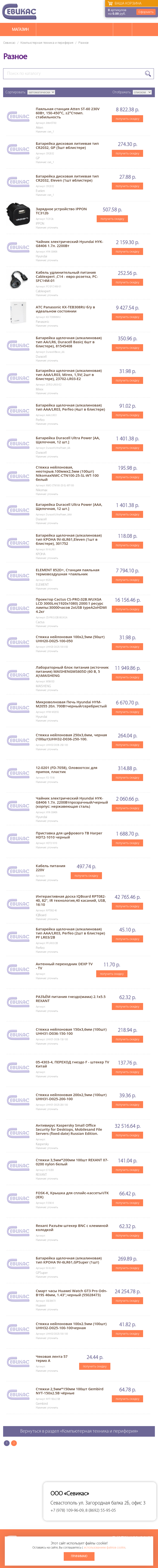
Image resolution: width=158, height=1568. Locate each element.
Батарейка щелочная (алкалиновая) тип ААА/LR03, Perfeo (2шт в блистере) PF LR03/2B (70, 933)
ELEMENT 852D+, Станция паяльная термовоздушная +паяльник (68, 571)
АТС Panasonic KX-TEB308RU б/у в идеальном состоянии (65, 309)
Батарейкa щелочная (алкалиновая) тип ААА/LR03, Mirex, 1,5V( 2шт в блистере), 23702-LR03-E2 (69, 374)
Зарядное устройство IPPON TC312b (61, 210)
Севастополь (64, 1503)
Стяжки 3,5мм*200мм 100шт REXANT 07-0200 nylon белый (72, 1161)
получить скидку (127, 119)
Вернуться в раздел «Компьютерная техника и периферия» (79, 1431)
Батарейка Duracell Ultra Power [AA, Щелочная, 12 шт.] (68, 439)
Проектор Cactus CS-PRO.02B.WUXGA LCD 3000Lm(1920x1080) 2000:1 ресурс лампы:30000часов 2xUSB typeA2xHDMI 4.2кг (71, 605)
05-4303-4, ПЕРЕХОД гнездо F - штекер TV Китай (72, 1064)
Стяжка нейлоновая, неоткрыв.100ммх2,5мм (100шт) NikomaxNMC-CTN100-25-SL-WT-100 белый (67, 473)
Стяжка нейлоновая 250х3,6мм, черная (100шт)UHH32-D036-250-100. (71, 736)
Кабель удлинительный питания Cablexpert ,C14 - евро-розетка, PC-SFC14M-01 (67, 276)
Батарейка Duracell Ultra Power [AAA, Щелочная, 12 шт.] (69, 506)
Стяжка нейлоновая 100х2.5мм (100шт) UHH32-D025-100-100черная (71, 1325)
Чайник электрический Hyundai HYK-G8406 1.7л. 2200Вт (69, 243)
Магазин (20, 29)
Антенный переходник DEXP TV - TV (64, 965)
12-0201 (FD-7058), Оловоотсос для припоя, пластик (66, 769)
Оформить (146, 12)
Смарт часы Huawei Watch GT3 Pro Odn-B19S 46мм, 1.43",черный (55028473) (71, 1292)
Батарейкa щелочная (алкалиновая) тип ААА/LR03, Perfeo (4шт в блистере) (70, 407)
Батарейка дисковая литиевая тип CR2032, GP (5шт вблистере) (67, 145)
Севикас (9, 42)
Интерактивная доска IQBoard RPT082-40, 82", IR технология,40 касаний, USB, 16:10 (71, 900)
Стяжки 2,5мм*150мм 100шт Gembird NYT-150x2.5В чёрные (69, 1390)
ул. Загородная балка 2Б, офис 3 (112, 1503)
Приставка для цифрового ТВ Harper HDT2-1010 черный (69, 835)
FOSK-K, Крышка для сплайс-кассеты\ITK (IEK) (72, 1194)
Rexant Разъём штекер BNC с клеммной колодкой (72, 1227)
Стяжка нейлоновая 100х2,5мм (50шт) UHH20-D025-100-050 (70, 638)
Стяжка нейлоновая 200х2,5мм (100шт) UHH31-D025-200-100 (71, 1096)
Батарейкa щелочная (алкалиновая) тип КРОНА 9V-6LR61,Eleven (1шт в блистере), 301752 (69, 539)
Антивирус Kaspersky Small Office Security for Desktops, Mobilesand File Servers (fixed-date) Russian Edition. (69, 1129)
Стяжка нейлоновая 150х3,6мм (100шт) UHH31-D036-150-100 (71, 1031)
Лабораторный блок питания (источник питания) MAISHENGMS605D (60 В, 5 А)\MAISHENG (72, 671)
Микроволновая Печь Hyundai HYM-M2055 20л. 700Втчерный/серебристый (71, 703)
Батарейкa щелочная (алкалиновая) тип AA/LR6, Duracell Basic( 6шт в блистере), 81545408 (69, 341)
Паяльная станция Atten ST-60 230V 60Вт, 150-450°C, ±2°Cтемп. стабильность (68, 112)
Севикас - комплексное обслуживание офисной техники (19, 11)
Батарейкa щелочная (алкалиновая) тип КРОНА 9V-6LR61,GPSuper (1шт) (69, 1260)
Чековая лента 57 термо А (52, 1358)
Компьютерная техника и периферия (46, 42)
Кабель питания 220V (50, 867)
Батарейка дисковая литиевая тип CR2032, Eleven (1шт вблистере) (67, 178)
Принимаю (79, 1556)
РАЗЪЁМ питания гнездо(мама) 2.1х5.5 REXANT (71, 998)
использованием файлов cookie (104, 1547)
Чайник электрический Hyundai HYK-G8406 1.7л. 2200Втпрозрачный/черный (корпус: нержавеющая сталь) (72, 802)
